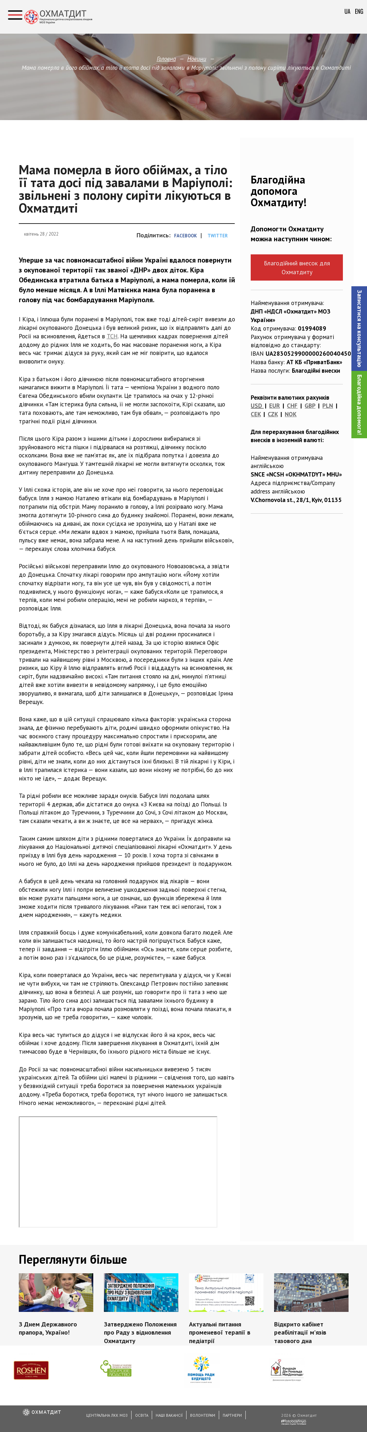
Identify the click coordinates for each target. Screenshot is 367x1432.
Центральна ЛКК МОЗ (107, 1415)
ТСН (112, 336)
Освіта (141, 1415)
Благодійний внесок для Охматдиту (297, 267)
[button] (359, 328)
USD (256, 406)
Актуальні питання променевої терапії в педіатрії (219, 1332)
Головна (166, 59)
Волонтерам (202, 1415)
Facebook (185, 236)
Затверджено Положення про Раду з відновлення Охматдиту (140, 1332)
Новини (196, 59)
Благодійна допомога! (359, 404)
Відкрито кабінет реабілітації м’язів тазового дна (300, 1332)
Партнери (232, 1415)
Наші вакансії (169, 1415)
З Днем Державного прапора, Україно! (48, 1328)
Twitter (217, 236)
